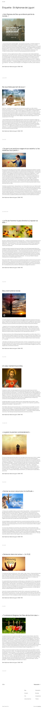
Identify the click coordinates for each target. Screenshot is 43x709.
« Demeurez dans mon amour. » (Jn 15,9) (16, 554)
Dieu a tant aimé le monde (11, 291)
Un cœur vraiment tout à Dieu (12, 366)
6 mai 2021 (4, 606)
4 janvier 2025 (4, 77)
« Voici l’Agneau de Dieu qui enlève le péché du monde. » (18, 15)
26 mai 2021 (4, 545)
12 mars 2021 (4, 670)
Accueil (3, 1)
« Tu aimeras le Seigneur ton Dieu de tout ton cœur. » (20, 615)
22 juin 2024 (4, 139)
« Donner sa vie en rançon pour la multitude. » (18, 491)
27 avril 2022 (4, 356)
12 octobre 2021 (4, 422)
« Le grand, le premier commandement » (16, 432)
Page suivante (37, 684)
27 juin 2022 (4, 281)
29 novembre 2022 (5, 211)
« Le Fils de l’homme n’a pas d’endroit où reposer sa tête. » (20, 221)
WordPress (39, 706)
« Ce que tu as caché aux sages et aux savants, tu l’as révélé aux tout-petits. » (21, 149)
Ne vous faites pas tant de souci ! (13, 87)
